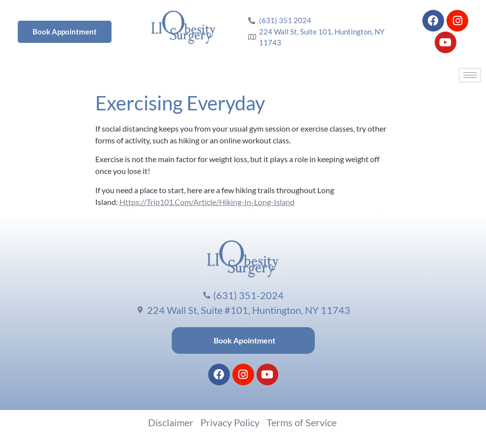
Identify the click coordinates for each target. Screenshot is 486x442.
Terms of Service (301, 422)
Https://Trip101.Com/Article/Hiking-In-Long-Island (207, 201)
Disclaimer (170, 422)
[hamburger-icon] (470, 75)
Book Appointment (65, 31)
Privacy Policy (230, 422)
